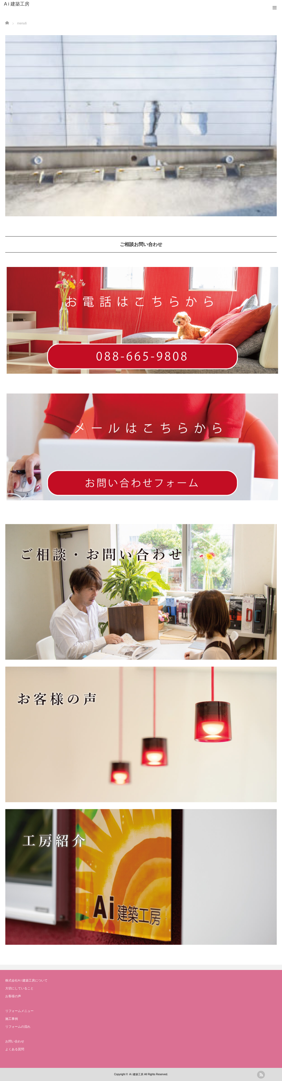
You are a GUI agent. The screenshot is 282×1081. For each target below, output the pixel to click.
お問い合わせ (14, 1041)
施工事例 (11, 1019)
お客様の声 (13, 996)
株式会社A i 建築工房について (26, 980)
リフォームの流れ (17, 1026)
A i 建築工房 (16, 4)
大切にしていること (19, 988)
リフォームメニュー (19, 1011)
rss (261, 1075)
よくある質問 (14, 1049)
